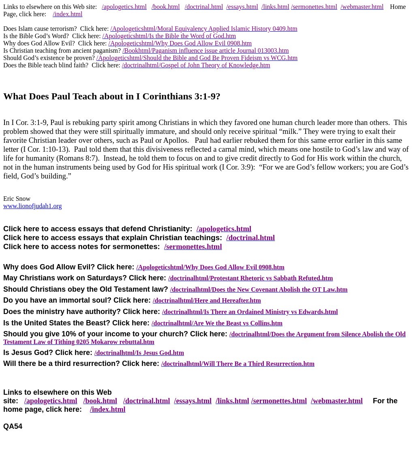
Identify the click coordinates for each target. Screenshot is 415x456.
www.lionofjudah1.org (32, 205)
